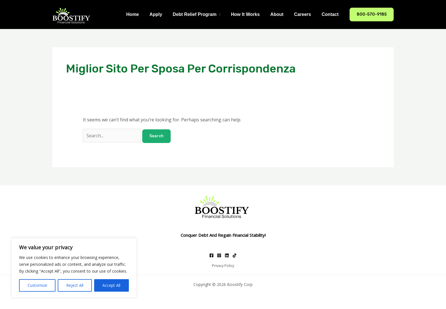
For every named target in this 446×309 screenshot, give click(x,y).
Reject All (74, 285)
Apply (164, 14)
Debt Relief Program (201, 14)
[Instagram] (219, 255)
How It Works (250, 14)
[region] (74, 268)
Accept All (111, 285)
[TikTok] (234, 255)
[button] (372, 14)
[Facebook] (211, 255)
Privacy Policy (223, 265)
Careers (304, 14)
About (280, 14)
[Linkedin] (227, 255)
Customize (37, 285)
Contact (330, 14)
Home (142, 14)
